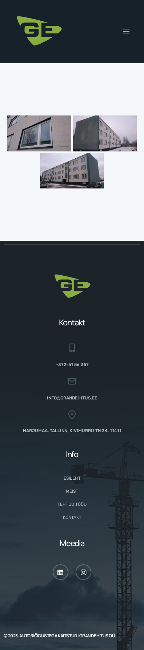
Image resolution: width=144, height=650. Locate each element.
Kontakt (72, 517)
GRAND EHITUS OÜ (97, 636)
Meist (72, 491)
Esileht (72, 478)
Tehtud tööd (72, 504)
